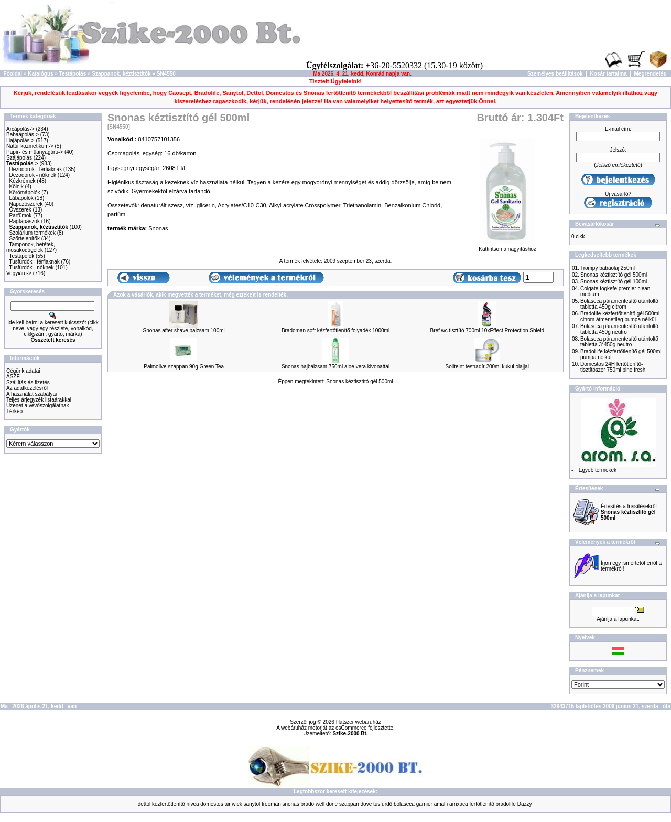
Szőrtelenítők (24, 238)
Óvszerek (20, 210)
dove (366, 804)
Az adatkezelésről (27, 388)
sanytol (252, 804)
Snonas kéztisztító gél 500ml (359, 381)
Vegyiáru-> (18, 273)
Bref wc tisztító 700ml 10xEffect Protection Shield (487, 330)
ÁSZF (13, 377)
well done (327, 804)
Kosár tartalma (608, 74)
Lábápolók (21, 198)
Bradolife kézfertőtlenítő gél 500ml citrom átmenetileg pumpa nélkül (619, 316)
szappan (349, 804)
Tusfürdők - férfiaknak (34, 262)
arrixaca (458, 804)
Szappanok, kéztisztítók (121, 74)
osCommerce (351, 728)
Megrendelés (650, 74)
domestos (211, 804)
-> (22, 163)
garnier (424, 804)
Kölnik (16, 186)
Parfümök (20, 215)
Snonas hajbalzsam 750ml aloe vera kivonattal (335, 367)
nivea (193, 804)
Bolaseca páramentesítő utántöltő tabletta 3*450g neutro (619, 341)
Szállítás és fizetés (28, 382)
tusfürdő (382, 804)
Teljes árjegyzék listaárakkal (38, 400)
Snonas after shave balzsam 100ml (184, 330)
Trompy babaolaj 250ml (607, 268)
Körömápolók (24, 192)
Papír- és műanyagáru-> (34, 152)
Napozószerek (26, 204)
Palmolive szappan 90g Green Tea (184, 367)
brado (308, 804)
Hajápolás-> (20, 140)
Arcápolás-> (20, 129)
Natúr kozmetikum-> (29, 146)
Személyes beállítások (555, 74)
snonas (290, 804)
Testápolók (21, 256)
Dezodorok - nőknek (33, 175)
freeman (271, 804)
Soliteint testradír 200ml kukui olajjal (487, 367)
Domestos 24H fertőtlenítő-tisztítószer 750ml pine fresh (613, 367)
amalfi (441, 804)
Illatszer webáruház (358, 722)
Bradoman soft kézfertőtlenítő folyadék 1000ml (335, 330)
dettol (144, 804)
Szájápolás (19, 158)
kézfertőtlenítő (168, 804)
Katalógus (40, 74)
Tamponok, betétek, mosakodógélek (30, 247)
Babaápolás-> (22, 135)
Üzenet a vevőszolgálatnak (37, 405)
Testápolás (72, 74)
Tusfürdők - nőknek (31, 267)
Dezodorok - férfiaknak (35, 169)
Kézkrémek (22, 181)
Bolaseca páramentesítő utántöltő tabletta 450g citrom (619, 304)
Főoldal (13, 74)
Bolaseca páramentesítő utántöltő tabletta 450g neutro (619, 329)
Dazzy (524, 804)
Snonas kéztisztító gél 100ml (613, 281)
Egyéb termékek (597, 470)
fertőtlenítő (481, 804)
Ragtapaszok (24, 221)
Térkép (14, 411)
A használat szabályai (31, 394)
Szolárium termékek (32, 233)
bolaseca (404, 804)
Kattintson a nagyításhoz (507, 246)
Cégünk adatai (23, 371)
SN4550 (166, 74)
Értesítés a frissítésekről (629, 512)
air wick (233, 804)
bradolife (506, 804)
